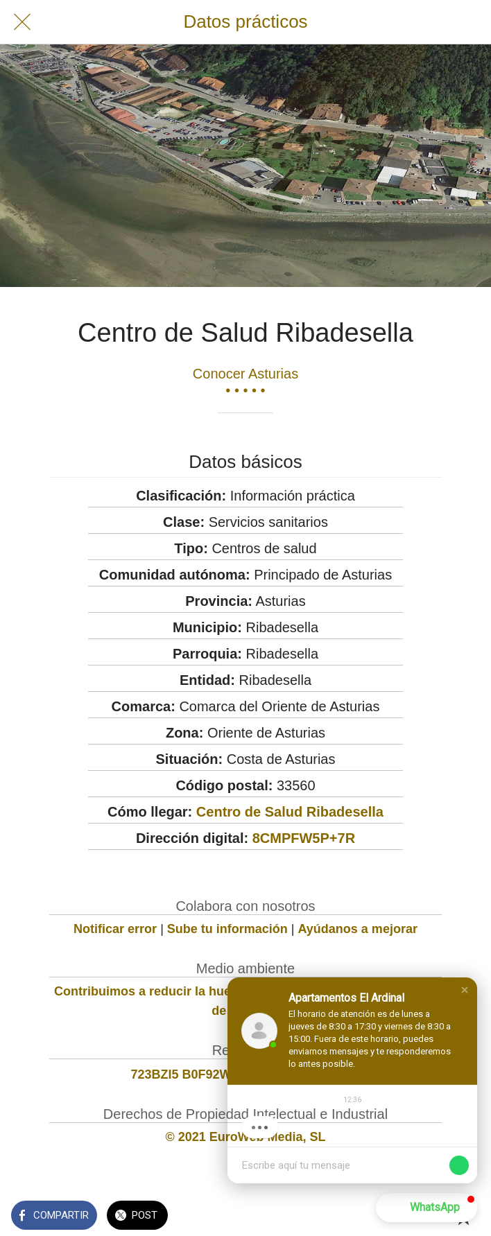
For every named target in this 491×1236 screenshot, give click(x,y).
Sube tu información (227, 929)
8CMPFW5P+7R (303, 838)
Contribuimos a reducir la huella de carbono (185, 991)
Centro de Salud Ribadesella (290, 811)
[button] (465, 990)
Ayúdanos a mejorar (357, 929)
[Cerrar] (22, 22)
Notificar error (115, 929)
